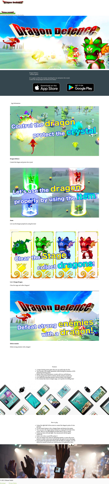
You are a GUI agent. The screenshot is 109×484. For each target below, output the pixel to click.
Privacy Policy (13, 483)
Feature (15, 15)
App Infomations (9, 15)
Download (2, 15)
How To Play (21, 15)
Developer (3, 483)
